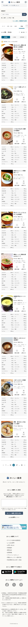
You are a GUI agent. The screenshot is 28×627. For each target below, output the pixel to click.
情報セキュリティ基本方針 (14, 557)
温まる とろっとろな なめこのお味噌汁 (20, 213)
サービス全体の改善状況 (13, 540)
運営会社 (9, 550)
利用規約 (9, 548)
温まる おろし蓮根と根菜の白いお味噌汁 (20, 46)
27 (16, 465)
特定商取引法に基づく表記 (14, 560)
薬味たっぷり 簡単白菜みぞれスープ (20, 255)
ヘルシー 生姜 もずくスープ (20, 88)
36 (21, 465)
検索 (24, 14)
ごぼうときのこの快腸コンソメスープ (20, 381)
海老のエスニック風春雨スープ (20, 171)
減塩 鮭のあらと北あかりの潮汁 (20, 423)
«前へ (3, 465)
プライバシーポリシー (13, 555)
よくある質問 (12, 517)
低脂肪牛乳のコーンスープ (20, 297)
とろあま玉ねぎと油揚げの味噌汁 (20, 129)
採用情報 (9, 552)
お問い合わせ (9, 496)
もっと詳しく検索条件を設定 (20, 21)
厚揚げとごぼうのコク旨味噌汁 (20, 339)
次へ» (24, 465)
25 (10, 465)
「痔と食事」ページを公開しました (10, 5)
